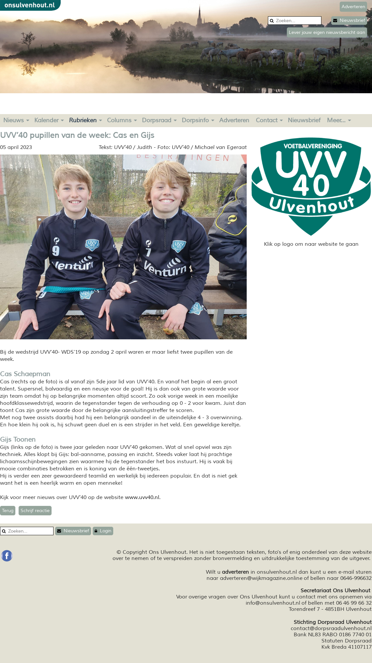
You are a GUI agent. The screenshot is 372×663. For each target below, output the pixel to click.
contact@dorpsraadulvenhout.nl (331, 628)
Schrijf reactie (35, 510)
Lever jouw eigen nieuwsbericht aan (327, 32)
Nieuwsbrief (349, 20)
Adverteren (234, 120)
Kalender (46, 120)
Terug (7, 510)
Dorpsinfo (195, 120)
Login (103, 531)
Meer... (336, 120)
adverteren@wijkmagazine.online (261, 578)
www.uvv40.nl (142, 497)
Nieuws (13, 120)
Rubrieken (83, 120)
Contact (266, 120)
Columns (119, 120)
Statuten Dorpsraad (346, 641)
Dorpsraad (156, 120)
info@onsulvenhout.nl (273, 603)
